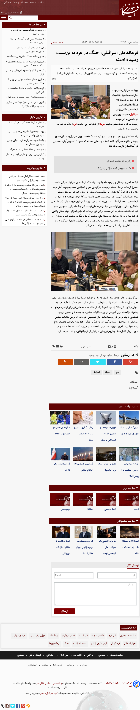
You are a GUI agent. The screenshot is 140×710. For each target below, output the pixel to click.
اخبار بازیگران (68, 636)
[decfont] (109, 346)
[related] (54, 79)
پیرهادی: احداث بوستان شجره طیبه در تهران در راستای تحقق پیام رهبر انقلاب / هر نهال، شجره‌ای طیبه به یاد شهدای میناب (25, 202)
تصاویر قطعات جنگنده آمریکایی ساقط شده (25, 56)
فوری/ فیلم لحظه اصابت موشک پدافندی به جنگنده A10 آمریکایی (25, 64)
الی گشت (83, 636)
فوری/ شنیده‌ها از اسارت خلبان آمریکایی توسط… (108, 434)
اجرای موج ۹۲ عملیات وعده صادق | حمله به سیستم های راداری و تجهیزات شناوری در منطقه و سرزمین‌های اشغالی (25, 189)
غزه (75, 124)
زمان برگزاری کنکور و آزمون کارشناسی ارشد (83, 434)
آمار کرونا (112, 636)
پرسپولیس (65, 509)
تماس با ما (24, 2)
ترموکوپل (115, 643)
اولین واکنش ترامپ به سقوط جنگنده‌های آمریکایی (26, 90)
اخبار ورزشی (110, 509)
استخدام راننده (80, 643)
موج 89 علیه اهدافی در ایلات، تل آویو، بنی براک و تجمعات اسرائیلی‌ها (25, 222)
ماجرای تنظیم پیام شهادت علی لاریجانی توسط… (107, 547)
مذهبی (20, 655)
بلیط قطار (53, 636)
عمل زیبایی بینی (37, 636)
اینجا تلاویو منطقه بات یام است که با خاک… (130, 547)
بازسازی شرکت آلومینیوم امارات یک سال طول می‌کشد (26, 32)
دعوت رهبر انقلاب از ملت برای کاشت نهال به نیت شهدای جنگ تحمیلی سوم (25, 213)
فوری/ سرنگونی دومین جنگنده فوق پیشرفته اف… (130, 470)
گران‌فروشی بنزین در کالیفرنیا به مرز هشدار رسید (25, 156)
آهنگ (66, 643)
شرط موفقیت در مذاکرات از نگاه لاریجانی (62, 547)
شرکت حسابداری (128, 636)
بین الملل (64, 655)
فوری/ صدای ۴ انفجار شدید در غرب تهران (25, 97)
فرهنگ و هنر (35, 655)
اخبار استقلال (130, 643)
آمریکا (102, 124)
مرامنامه (33, 2)
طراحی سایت (98, 636)
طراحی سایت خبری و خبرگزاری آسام (119, 684)
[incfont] (115, 346)
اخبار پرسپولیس (19, 636)
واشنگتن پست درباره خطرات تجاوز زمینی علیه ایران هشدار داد (25, 142)
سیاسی (54, 42)
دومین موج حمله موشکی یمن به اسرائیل (26, 149)
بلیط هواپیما (54, 643)
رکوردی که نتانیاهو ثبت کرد (118, 161)
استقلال (89, 509)
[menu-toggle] (3, 17)
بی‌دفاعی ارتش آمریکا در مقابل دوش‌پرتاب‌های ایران (30, 50)
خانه (61, 42)
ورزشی (90, 655)
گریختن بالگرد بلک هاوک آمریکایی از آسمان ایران (25, 72)
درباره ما (41, 2)
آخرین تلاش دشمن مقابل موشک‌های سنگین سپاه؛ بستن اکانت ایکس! (25, 104)
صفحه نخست (116, 655)
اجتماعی (50, 655)
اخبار (136, 509)
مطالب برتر (129, 488)
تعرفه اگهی (8, 2)
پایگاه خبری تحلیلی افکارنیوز (49, 683)
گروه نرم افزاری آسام (49, 693)
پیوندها (16, 2)
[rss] (28, 706)
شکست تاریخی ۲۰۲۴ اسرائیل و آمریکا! (114, 168)
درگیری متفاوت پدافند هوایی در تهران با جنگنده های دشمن (26, 81)
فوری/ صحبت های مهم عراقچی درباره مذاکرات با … (84, 547)
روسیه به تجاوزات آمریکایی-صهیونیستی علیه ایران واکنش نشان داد (26, 134)
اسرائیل (134, 114)
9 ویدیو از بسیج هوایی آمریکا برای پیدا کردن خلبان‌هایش (27, 41)
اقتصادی (77, 655)
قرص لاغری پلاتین (99, 643)
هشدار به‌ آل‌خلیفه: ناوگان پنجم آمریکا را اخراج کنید (26, 125)
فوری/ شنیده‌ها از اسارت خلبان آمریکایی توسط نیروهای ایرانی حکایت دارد (27, 178)
